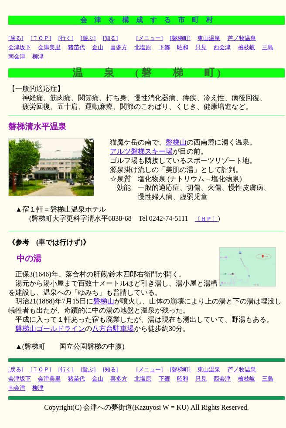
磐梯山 (176, 142)
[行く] (66, 38)
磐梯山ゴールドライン (50, 328)
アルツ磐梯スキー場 (141, 151)
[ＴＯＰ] (41, 38)
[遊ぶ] (88, 38)
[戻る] (16, 38)
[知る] (110, 38)
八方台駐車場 (113, 328)
